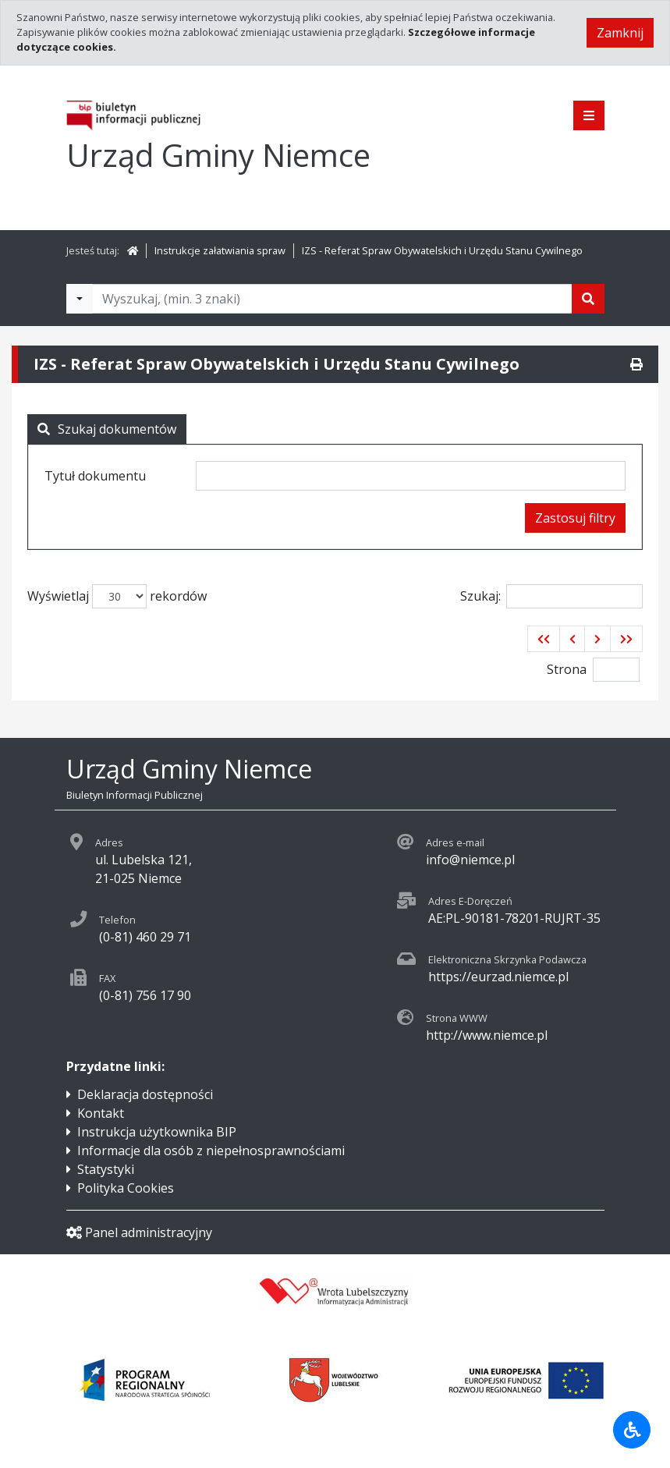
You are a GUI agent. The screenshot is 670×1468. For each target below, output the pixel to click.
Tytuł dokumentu (95, 475)
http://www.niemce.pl (487, 1035)
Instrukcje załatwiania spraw (219, 250)
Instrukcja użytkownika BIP (156, 1131)
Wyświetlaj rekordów (117, 596)
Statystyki (105, 1169)
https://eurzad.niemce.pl (498, 976)
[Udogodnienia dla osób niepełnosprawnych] (632, 1429)
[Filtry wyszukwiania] (79, 299)
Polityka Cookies (125, 1188)
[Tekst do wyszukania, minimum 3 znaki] (332, 299)
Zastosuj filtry (575, 518)
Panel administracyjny (139, 1232)
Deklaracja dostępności (145, 1094)
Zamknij (620, 32)
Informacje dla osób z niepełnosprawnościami (211, 1150)
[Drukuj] (636, 364)
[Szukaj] (588, 299)
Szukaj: (551, 596)
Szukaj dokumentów (106, 429)
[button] (543, 639)
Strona (567, 669)
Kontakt (100, 1113)
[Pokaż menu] (588, 115)
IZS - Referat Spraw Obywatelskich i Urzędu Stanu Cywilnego (442, 250)
